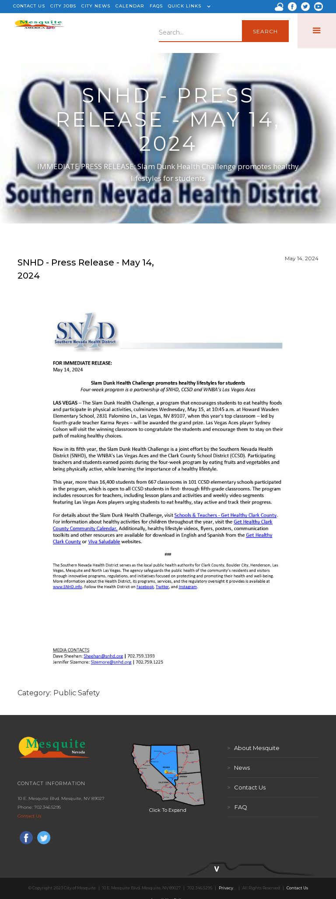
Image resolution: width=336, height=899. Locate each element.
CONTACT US (29, 6)
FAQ (237, 807)
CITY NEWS (95, 6)
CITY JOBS (63, 6)
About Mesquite (253, 747)
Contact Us (29, 816)
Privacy (226, 887)
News (238, 767)
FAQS (156, 6)
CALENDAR (130, 6)
